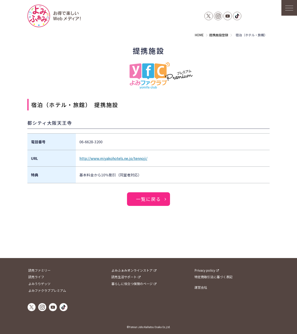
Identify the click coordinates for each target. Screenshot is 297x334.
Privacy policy (204, 270)
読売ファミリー (39, 270)
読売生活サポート (124, 277)
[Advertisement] (148, 243)
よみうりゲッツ (39, 283)
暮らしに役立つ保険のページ (132, 283)
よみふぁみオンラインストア (132, 270)
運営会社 (200, 287)
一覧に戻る (148, 199)
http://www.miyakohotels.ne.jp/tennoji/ (113, 158)
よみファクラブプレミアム (47, 290)
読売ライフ (36, 277)
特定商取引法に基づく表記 (213, 277)
